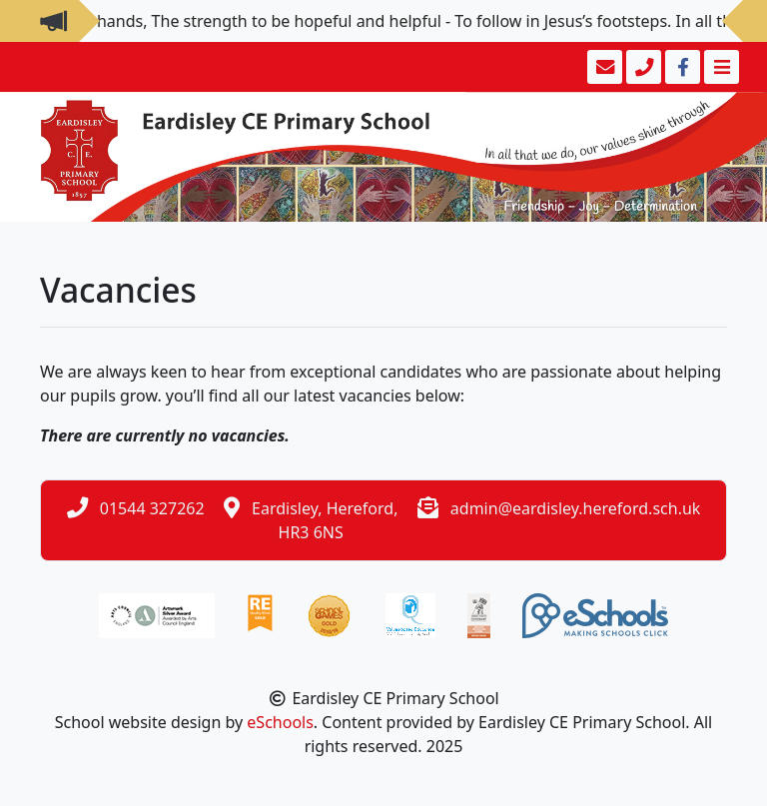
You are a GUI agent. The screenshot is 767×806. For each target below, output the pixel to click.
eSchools (280, 722)
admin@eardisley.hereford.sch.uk (575, 508)
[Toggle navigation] (719, 67)
